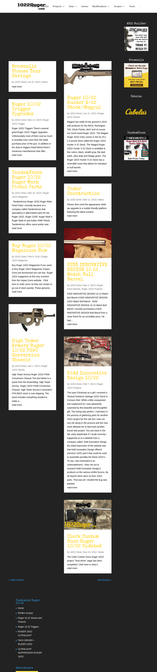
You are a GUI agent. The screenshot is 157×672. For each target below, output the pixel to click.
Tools (132, 6)
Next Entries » (105, 580)
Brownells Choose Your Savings (26, 71)
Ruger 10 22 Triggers (28, 626)
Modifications (99, 6)
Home (21, 608)
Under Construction (83, 191)
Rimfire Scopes (25, 613)
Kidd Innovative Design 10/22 (87, 376)
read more (17, 86)
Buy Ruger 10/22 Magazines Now (31, 248)
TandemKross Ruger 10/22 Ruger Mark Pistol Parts (27, 180)
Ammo (84, 6)
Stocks (45, 6)
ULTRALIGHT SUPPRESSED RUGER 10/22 (30, 653)
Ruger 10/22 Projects (92, 289)
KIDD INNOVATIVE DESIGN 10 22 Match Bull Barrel (87, 272)
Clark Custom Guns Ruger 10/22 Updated (84, 541)
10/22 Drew (20, 82)
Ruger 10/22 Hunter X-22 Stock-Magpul (84, 103)
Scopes (118, 6)
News (34, 6)
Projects (57, 6)
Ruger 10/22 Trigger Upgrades (26, 109)
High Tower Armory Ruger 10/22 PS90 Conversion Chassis (28, 351)
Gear (71, 6)
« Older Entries (16, 580)
